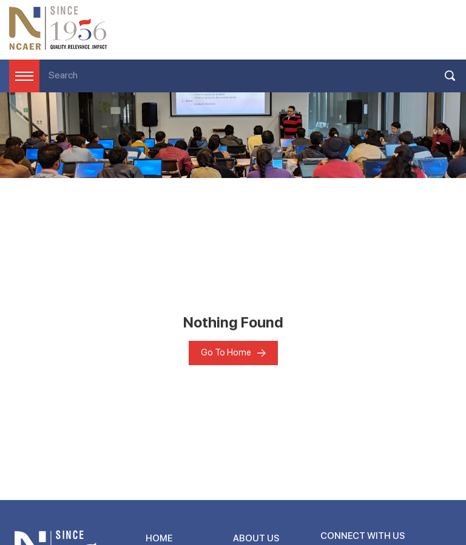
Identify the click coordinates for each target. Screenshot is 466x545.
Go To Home (226, 352)
